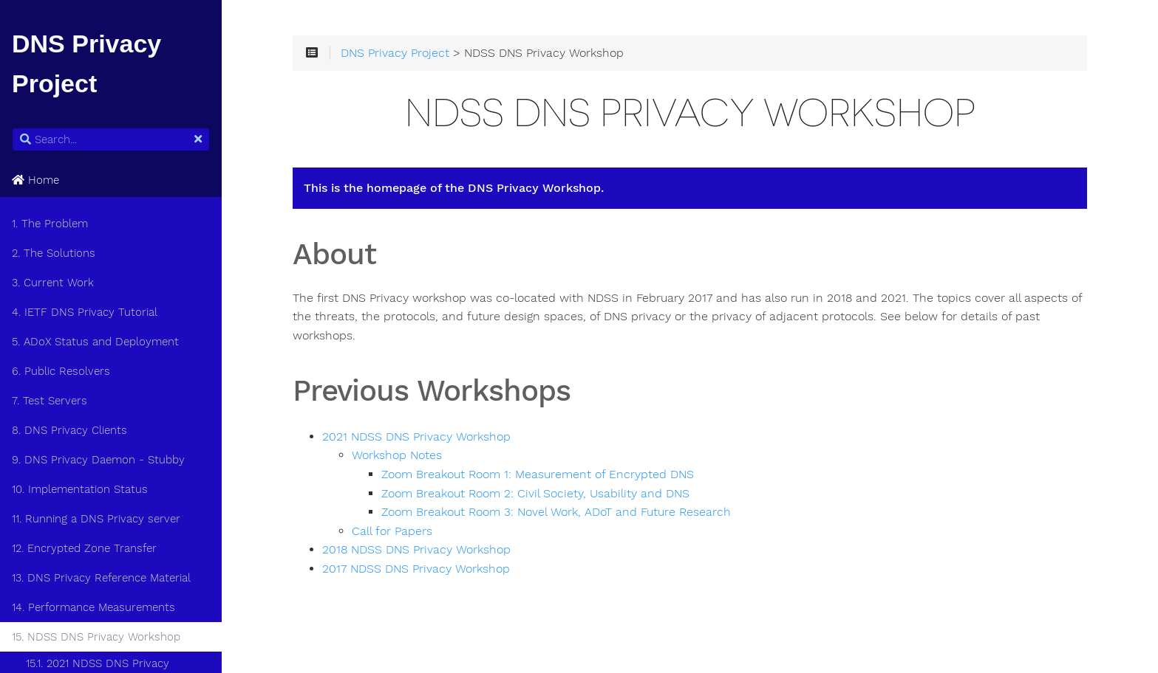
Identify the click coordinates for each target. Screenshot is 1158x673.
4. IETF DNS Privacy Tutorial (84, 312)
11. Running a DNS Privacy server (96, 518)
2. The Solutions (53, 253)
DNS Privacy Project (395, 53)
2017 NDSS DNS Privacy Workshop (416, 569)
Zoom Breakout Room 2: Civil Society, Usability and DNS (535, 493)
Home (35, 180)
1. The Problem (50, 223)
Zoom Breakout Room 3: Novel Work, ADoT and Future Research (556, 512)
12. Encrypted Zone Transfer (84, 548)
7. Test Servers (49, 400)
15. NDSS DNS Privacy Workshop (96, 636)
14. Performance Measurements (93, 607)
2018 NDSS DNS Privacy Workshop (416, 549)
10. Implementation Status (80, 489)
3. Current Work (53, 282)
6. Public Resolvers (61, 371)
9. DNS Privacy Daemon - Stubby (98, 459)
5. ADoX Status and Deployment (95, 341)
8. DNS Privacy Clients (69, 430)
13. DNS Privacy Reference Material (101, 577)
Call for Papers (392, 531)
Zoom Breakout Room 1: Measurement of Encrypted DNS (537, 474)
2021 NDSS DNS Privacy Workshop (416, 437)
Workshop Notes (397, 455)
